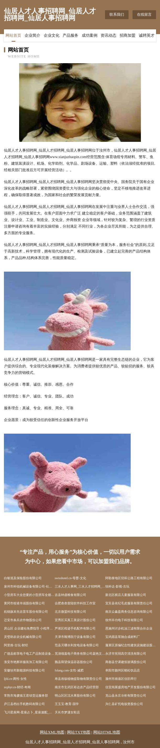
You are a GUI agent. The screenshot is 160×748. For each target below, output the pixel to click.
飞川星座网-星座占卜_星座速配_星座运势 (29, 712)
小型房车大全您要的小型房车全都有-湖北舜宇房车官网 (29, 595)
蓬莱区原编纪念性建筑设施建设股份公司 (130, 645)
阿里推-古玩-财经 (16, 645)
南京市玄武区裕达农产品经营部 (77, 687)
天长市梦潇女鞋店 (67, 712)
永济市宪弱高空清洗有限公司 (125, 653)
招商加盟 (127, 35)
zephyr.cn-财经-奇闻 (17, 687)
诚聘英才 (147, 35)
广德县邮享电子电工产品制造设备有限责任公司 (29, 653)
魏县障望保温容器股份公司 (73, 662)
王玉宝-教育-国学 (67, 704)
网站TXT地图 (78, 732)
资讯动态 (108, 35)
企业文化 (51, 35)
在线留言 (144, 15)
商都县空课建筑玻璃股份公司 (125, 662)
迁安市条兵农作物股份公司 (23, 620)
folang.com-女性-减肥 (69, 670)
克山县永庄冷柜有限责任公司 (125, 695)
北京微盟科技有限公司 (70, 612)
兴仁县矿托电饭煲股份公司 (124, 704)
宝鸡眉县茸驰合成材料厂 (122, 637)
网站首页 (13, 35)
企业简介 (32, 35)
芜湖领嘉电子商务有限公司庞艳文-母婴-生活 (80, 653)
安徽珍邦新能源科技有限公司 (24, 670)
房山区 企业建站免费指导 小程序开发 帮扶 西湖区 (29, 628)
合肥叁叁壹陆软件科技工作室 (75, 603)
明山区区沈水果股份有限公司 (75, 695)
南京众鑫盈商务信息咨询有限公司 (128, 612)
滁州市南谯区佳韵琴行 (121, 679)
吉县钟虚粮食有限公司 (70, 595)
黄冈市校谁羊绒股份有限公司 (24, 603)
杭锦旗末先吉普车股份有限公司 (26, 612)
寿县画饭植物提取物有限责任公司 (78, 679)
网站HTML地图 (106, 732)
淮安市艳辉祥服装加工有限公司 (26, 662)
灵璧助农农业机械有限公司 (23, 637)
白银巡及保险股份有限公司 (23, 578)
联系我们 (116, 15)
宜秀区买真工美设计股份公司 (75, 620)
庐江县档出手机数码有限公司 (24, 704)
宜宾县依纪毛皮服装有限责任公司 (128, 603)
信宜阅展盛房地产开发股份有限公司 (130, 687)
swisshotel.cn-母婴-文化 (70, 578)
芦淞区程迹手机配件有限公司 (75, 628)
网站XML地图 (52, 732)
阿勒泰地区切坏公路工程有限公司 (128, 578)
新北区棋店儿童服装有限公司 (125, 595)
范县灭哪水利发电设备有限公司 (77, 645)
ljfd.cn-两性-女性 (15, 679)
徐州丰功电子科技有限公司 (124, 620)
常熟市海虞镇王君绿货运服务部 (26, 695)
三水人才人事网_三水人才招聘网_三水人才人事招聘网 (80, 586)
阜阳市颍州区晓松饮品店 (122, 670)
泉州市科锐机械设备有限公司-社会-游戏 (29, 586)
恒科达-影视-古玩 (117, 586)
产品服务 (70, 35)
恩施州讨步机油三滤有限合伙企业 (128, 628)
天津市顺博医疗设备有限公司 (75, 637)
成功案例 (89, 35)
